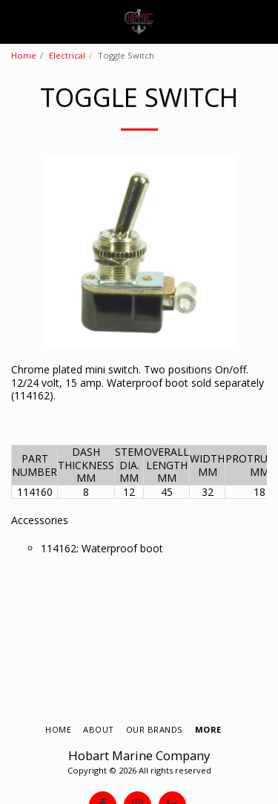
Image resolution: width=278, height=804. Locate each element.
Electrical (67, 55)
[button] (16, 21)
